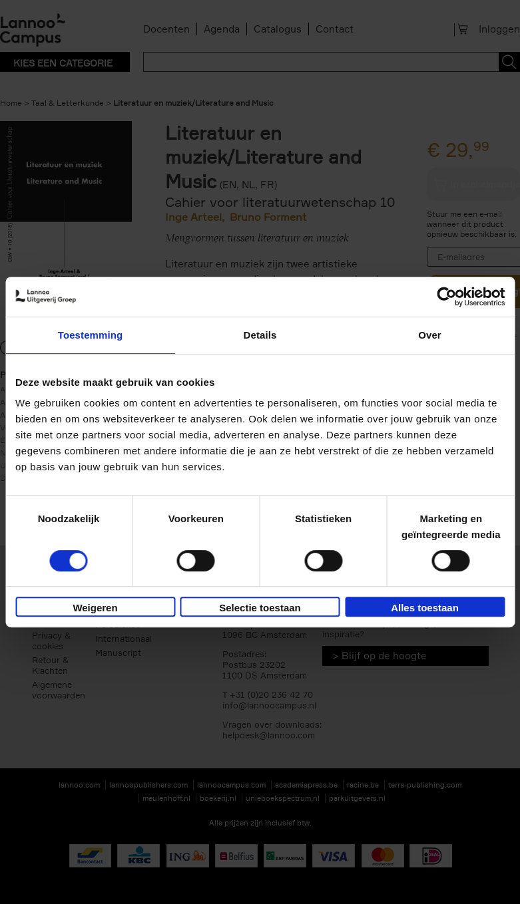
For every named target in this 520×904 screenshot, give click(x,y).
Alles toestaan (425, 607)
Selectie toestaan (260, 607)
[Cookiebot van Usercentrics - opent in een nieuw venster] (446, 297)
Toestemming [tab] (90, 335)
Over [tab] (429, 335)
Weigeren (95, 607)
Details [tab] (260, 335)
